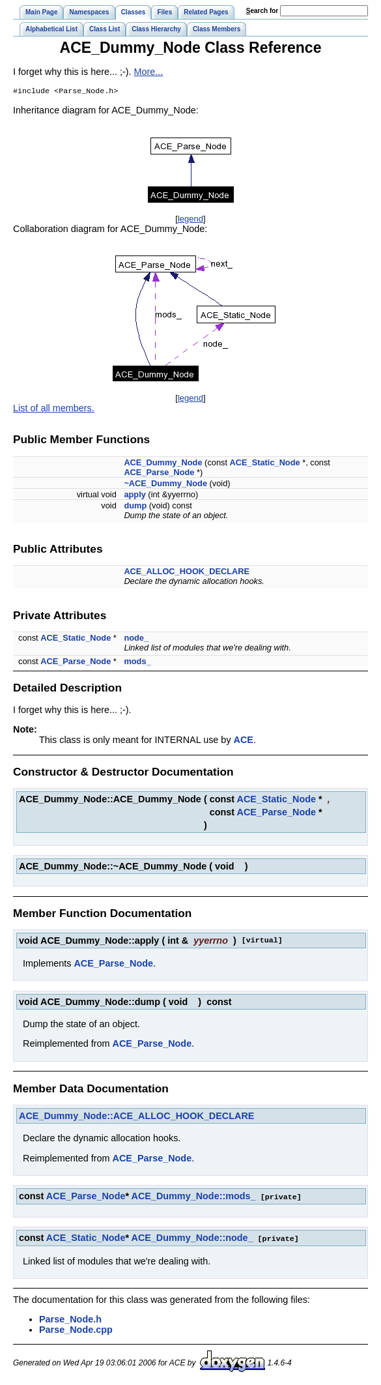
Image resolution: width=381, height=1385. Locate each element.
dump (135, 507)
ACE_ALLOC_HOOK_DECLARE (186, 572)
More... (148, 71)
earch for (262, 10)
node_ (136, 639)
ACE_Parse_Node (159, 473)
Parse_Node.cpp (76, 1329)
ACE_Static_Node (265, 464)
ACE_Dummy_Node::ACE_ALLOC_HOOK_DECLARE (136, 1117)
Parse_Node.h (70, 1319)
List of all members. (53, 409)
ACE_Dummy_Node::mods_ (194, 1197)
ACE (243, 741)
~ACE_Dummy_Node (165, 484)
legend (190, 220)
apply (134, 496)
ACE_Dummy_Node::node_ (192, 1238)
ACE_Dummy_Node (163, 464)
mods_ (137, 662)
